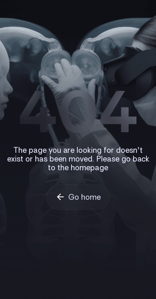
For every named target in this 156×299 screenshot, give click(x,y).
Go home (84, 197)
